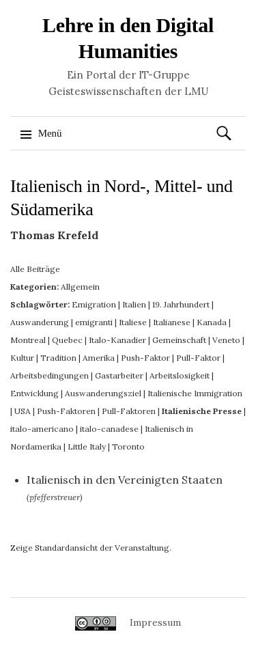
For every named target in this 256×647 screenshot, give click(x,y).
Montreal (28, 340)
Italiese (133, 322)
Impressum (155, 622)
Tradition (58, 358)
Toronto (128, 446)
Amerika (99, 358)
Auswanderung (39, 322)
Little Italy (87, 446)
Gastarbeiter (119, 375)
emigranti (94, 322)
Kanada (212, 322)
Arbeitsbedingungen (49, 375)
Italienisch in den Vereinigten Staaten (125, 479)
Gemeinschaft (179, 340)
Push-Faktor (145, 358)
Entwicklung (34, 393)
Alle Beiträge (35, 269)
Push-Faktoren (66, 411)
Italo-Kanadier (117, 340)
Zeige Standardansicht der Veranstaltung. (90, 547)
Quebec (67, 340)
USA (22, 411)
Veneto (226, 340)
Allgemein (80, 286)
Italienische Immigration (194, 393)
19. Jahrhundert (181, 304)
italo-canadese (109, 429)
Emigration (94, 304)
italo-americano (42, 429)
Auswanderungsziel (103, 393)
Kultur (22, 358)
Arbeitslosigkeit (180, 375)
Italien (134, 304)
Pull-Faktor (198, 358)
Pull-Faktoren (129, 411)
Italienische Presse (202, 411)
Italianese (171, 322)
